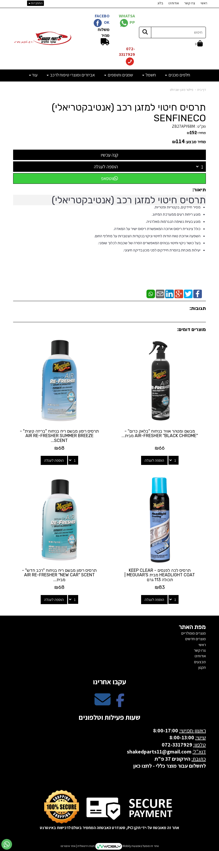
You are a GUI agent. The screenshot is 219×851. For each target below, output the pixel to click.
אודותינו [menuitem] (173, 3)
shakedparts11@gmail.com (159, 751)
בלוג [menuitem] (160, 3)
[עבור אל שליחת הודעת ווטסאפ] (6, 844)
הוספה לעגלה (106, 167)
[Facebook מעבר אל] (120, 703)
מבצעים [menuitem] (200, 661)
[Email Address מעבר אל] (103, 703)
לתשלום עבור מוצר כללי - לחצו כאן (169, 765)
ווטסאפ (109, 178)
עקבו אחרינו (109, 681)
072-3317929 (126, 51)
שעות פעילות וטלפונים (109, 717)
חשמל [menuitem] (149, 75)
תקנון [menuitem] (202, 667)
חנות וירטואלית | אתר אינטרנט (78, 846)
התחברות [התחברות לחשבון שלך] (35, 3)
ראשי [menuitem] (204, 3)
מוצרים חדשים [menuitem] (195, 638)
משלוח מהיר (104, 32)
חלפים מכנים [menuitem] (177, 75)
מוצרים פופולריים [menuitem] (193, 633)
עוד (33, 75)
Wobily (126, 846)
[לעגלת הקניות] (199, 44)
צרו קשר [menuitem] (189, 3)
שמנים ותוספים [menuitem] (118, 75)
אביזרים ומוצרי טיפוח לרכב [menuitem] (71, 75)
